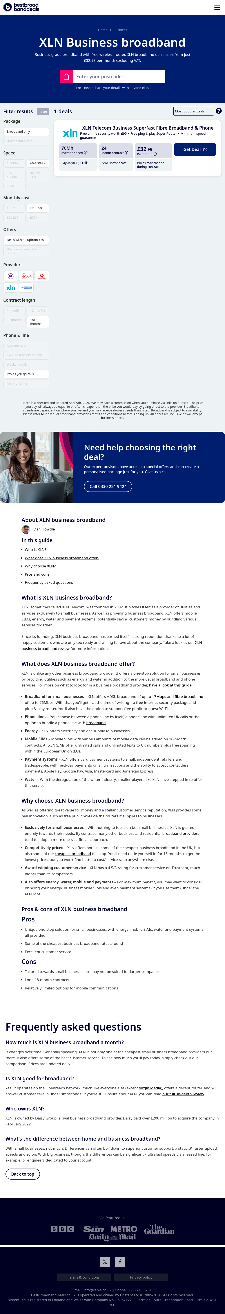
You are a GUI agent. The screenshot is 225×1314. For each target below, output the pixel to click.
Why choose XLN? (40, 567)
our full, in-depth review (183, 1094)
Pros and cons (37, 575)
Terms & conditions (84, 1277)
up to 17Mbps (154, 697)
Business (120, 30)
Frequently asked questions (49, 583)
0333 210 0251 (140, 1290)
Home (102, 30)
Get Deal (195, 149)
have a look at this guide (170, 686)
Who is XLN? (35, 550)
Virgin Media (150, 1089)
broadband (96, 723)
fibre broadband (189, 697)
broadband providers (180, 834)
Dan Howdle (44, 530)
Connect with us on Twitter (105, 1262)
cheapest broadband (73, 854)
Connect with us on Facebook (120, 1262)
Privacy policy (141, 1277)
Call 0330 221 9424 (108, 487)
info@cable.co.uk (97, 1290)
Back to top (22, 1176)
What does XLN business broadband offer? (62, 559)
